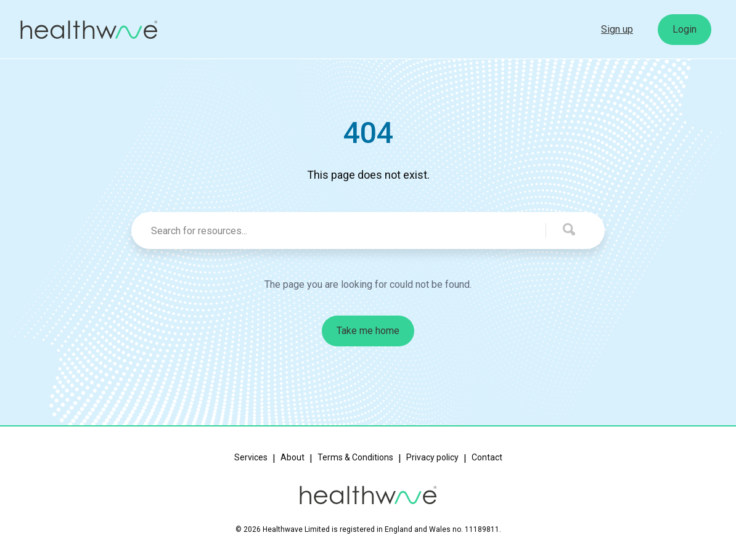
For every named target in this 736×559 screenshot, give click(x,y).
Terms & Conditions (355, 457)
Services (251, 457)
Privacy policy (432, 457)
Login (685, 29)
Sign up (617, 29)
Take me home (368, 331)
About (292, 457)
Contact (487, 457)
